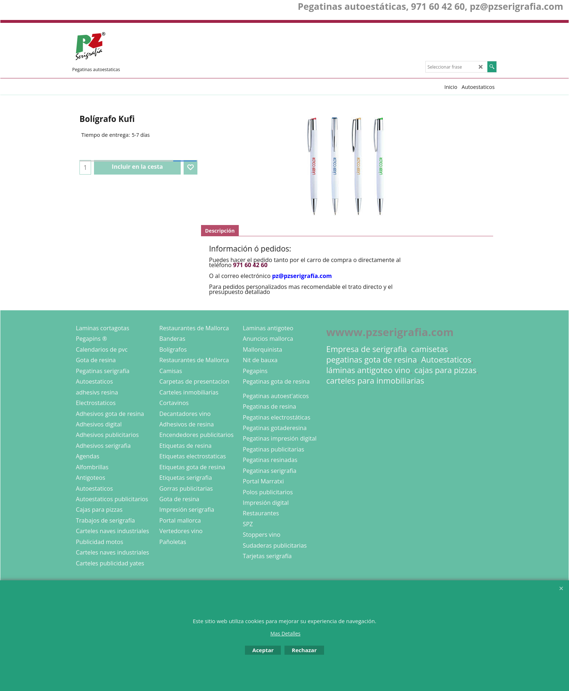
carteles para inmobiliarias (375, 380)
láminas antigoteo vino (368, 370)
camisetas (429, 349)
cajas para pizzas (445, 370)
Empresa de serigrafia (366, 349)
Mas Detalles (285, 633)
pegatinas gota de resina (371, 359)
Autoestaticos (446, 359)
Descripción (220, 230)
